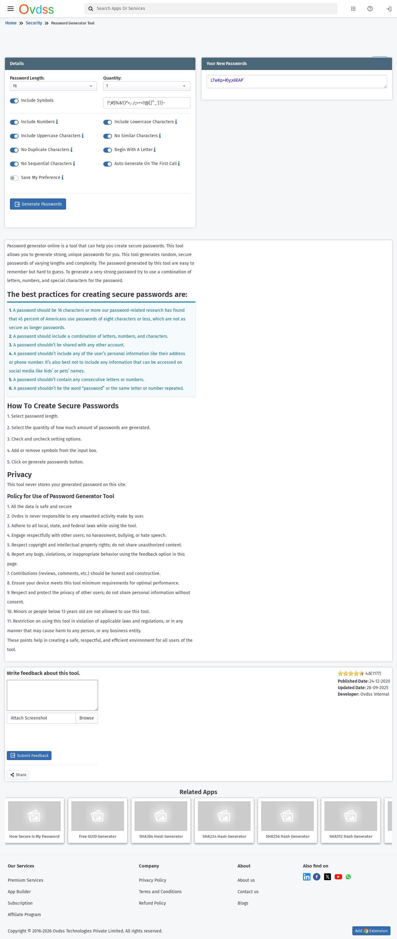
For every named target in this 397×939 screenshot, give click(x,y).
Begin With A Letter (134, 149)
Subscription (20, 903)
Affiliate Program (24, 914)
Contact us (248, 891)
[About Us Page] (370, 8)
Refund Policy (152, 903)
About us (246, 880)
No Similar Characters (137, 135)
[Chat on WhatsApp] (348, 876)
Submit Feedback (29, 755)
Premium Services (25, 880)
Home (11, 23)
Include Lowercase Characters (145, 121)
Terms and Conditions (160, 891)
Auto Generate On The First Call (147, 163)
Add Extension (371, 930)
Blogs (243, 903)
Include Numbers (39, 121)
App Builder (19, 891)
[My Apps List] (353, 8)
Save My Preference (42, 177)
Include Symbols (37, 100)
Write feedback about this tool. (43, 673)
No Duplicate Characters (46, 149)
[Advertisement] (197, 43)
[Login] (389, 8)
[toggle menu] (10, 8)
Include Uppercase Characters (52, 135)
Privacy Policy (152, 880)
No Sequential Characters (48, 163)
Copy (379, 61)
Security (34, 23)
